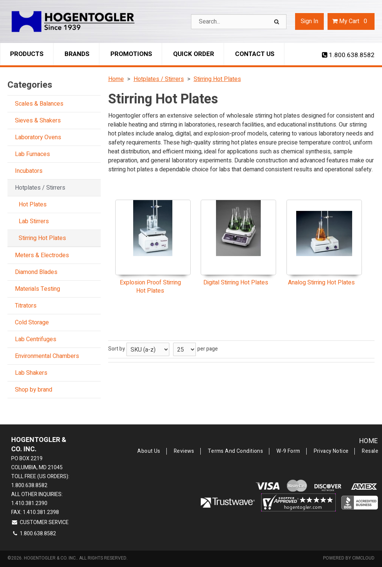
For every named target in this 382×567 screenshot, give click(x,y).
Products (27, 54)
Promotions (131, 54)
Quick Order (193, 54)
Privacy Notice (331, 451)
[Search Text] (238, 21)
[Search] (277, 21)
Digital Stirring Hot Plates (235, 282)
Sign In (309, 21)
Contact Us (255, 54)
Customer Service (40, 522)
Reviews (184, 451)
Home (368, 441)
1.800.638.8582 (348, 55)
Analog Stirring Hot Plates (321, 282)
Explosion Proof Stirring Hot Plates (150, 286)
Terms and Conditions (235, 451)
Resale (370, 451)
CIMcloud (363, 558)
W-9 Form (288, 451)
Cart (351, 21)
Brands (77, 54)
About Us (148, 451)
